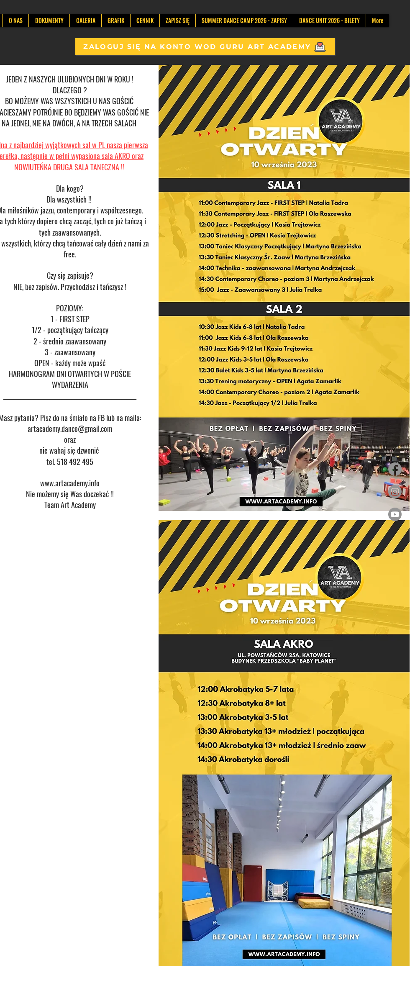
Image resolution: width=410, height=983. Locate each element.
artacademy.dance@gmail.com (70, 428)
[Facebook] (395, 469)
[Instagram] (395, 491)
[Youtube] (395, 514)
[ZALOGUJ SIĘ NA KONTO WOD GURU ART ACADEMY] (205, 46)
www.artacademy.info (70, 482)
